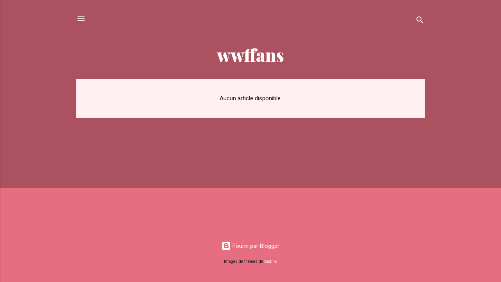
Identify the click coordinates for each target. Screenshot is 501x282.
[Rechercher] (420, 21)
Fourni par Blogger (250, 245)
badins (270, 261)
